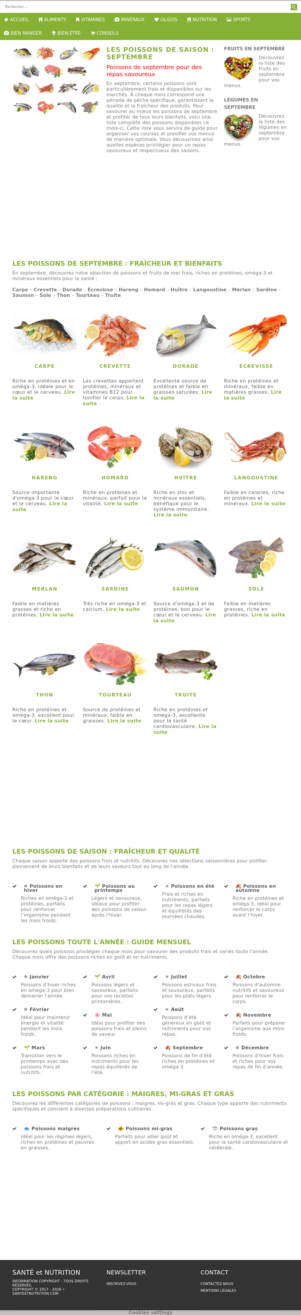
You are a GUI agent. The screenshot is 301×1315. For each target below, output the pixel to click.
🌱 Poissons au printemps (114, 888)
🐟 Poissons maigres (52, 1129)
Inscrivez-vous (121, 1284)
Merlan (241, 289)
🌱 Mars (34, 1048)
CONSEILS (105, 33)
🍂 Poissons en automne (255, 888)
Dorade (72, 289)
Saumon (23, 295)
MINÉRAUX (129, 19)
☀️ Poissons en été (190, 886)
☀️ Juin (102, 1048)
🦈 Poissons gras (235, 1129)
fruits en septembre (254, 48)
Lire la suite (121, 503)
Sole (45, 295)
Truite (113, 295)
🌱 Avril (104, 977)
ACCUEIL (16, 19)
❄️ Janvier (36, 977)
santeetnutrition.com (35, 1293)
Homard (154, 289)
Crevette (45, 289)
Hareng (128, 289)
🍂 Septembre (184, 1048)
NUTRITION (202, 19)
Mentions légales (218, 1291)
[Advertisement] (150, 209)
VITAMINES (90, 19)
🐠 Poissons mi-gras (145, 1129)
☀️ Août (174, 1010)
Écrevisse (100, 289)
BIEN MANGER (23, 33)
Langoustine (209, 289)
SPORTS (238, 19)
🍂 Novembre (253, 1015)
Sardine (266, 289)
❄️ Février (36, 1010)
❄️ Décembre (252, 1048)
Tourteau (87, 295)
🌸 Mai (103, 1015)
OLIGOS (166, 19)
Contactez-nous (216, 1284)
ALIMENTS (52, 19)
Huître (179, 289)
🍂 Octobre (250, 977)
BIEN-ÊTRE (66, 33)
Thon (63, 295)
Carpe (20, 289)
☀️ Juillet (176, 977)
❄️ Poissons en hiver (43, 888)
